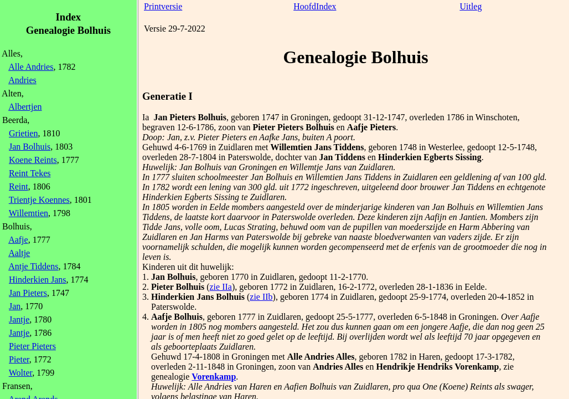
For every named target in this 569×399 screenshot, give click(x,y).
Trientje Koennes (39, 199)
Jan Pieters (28, 293)
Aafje (18, 239)
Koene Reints (33, 160)
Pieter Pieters (32, 346)
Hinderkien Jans (37, 279)
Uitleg (470, 6)
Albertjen (25, 106)
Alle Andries (30, 66)
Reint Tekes (29, 173)
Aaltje (19, 253)
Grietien (23, 133)
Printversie (163, 6)
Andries (22, 80)
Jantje (19, 319)
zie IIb (261, 296)
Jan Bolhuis (29, 146)
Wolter (21, 372)
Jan (14, 306)
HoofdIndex (314, 6)
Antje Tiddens (33, 266)
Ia (145, 117)
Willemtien (28, 213)
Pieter (19, 359)
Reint (18, 186)
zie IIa (220, 286)
